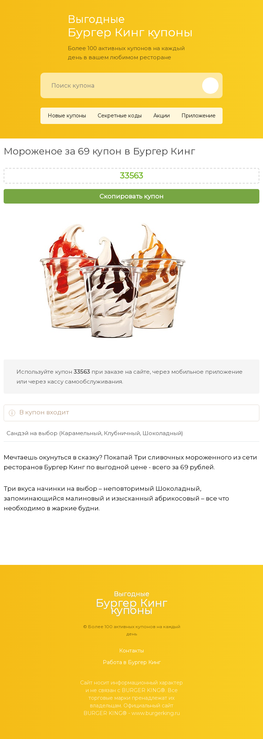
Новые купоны (67, 115)
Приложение (198, 115)
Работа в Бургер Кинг (132, 662)
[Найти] (210, 85)
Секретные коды (120, 115)
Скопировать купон (131, 196)
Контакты (131, 650)
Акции (161, 115)
